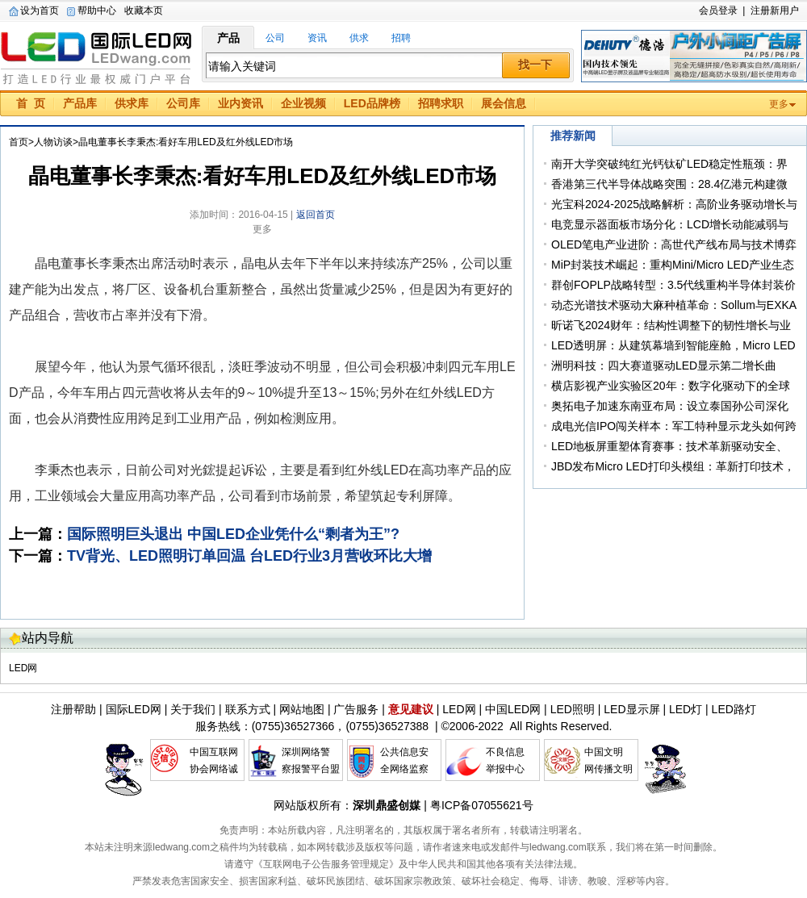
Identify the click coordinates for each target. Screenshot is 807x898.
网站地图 (301, 709)
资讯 (317, 38)
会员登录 (718, 10)
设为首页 (39, 10)
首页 (18, 142)
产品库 (80, 103)
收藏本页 (143, 10)
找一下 (535, 64)
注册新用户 (775, 10)
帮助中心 (96, 10)
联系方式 (247, 709)
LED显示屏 (631, 709)
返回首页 (315, 214)
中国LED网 (513, 709)
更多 (778, 104)
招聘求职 (440, 103)
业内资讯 (240, 103)
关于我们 (192, 709)
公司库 (183, 103)
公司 (275, 38)
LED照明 (572, 709)
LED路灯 (734, 709)
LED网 (23, 668)
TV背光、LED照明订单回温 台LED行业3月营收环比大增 (249, 556)
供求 (359, 38)
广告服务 (355, 709)
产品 (228, 37)
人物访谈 (53, 142)
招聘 (401, 38)
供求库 (131, 103)
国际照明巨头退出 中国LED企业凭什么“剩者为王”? (233, 534)
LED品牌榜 (372, 103)
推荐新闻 (573, 136)
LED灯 (685, 709)
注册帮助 (73, 709)
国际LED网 (97, 56)
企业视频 (303, 103)
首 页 (30, 103)
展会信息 (503, 103)
